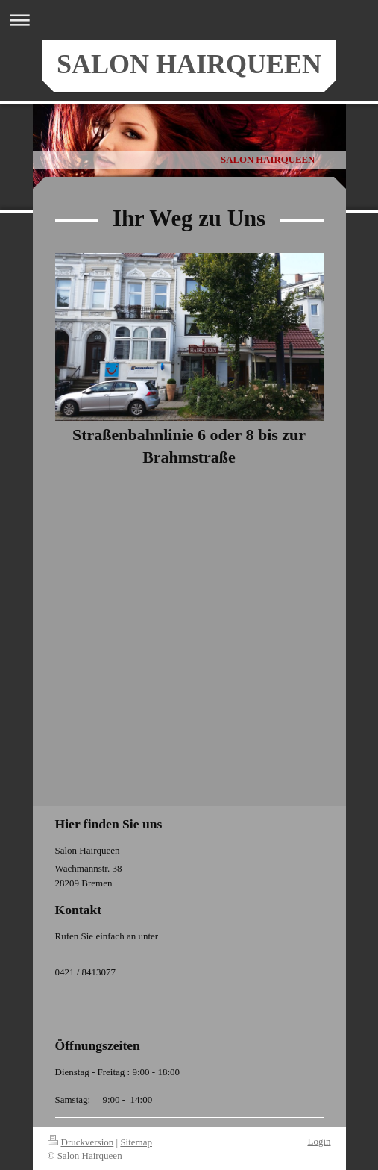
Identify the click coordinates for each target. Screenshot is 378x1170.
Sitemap (136, 1142)
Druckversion (81, 1142)
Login (318, 1141)
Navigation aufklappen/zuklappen (189, 20)
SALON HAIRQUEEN (189, 64)
